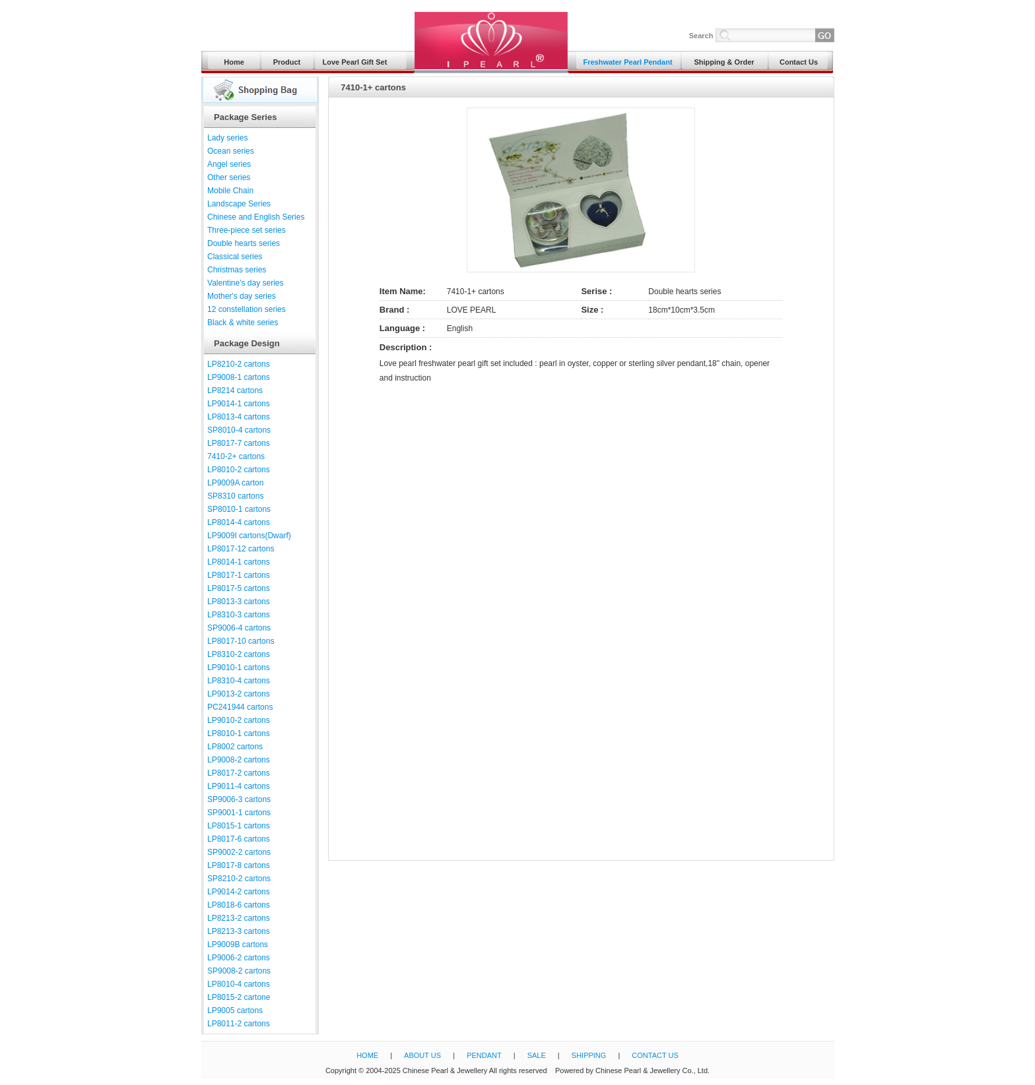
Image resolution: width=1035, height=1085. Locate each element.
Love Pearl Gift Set (355, 62)
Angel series (229, 164)
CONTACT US (655, 1055)
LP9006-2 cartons (238, 957)
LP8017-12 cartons (240, 548)
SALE (536, 1055)
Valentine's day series (245, 283)
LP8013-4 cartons (238, 416)
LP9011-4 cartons (238, 786)
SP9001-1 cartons (239, 812)
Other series (228, 177)
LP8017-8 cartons (238, 865)
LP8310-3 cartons (238, 614)
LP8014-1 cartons (238, 562)
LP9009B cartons (237, 944)
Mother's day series (241, 296)
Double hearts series (243, 243)
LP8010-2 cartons (238, 469)
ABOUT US (422, 1055)
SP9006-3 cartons (239, 799)
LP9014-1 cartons (238, 403)
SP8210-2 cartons (239, 878)
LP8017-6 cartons (238, 839)
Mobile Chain (230, 190)
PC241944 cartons (240, 707)
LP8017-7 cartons (238, 443)
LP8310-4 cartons (238, 680)
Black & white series (242, 322)
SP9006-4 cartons (239, 628)
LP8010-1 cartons (238, 733)
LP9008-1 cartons (238, 377)
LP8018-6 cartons (238, 905)
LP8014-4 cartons (238, 522)
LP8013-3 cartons (238, 601)
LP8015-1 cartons (238, 825)
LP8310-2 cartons (238, 654)
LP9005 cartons (235, 1010)
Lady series (227, 137)
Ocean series (230, 151)
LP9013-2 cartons (238, 693)
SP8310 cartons (235, 496)
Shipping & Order (724, 62)
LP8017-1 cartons (238, 575)
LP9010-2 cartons (238, 720)
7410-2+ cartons (236, 456)
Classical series (234, 256)
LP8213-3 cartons (238, 931)
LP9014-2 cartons (238, 891)
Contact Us (799, 62)
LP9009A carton (235, 482)
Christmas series (236, 269)
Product (287, 62)
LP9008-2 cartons (238, 759)
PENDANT (484, 1055)
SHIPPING (589, 1055)
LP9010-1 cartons (238, 667)
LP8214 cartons (235, 390)
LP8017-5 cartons (238, 588)
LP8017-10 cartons (240, 641)
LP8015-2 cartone (238, 997)
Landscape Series (239, 203)
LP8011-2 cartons (238, 1023)
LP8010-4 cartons (238, 984)
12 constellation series (246, 309)
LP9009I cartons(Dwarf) (249, 535)
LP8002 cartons (235, 746)
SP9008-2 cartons (239, 971)
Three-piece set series (246, 230)
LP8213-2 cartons (238, 918)
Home (234, 62)
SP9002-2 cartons (239, 852)
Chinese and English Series (255, 217)
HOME (367, 1055)
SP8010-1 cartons (239, 509)
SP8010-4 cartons (239, 430)
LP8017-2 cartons (238, 773)
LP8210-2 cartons (238, 364)
